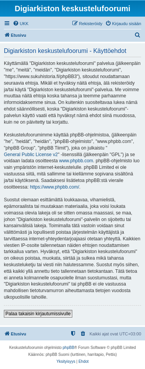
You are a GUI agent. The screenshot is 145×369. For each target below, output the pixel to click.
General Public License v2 (31, 154)
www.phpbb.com (76, 160)
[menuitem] (21, 23)
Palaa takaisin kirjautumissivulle (38, 313)
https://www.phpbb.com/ (54, 187)
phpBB (68, 347)
